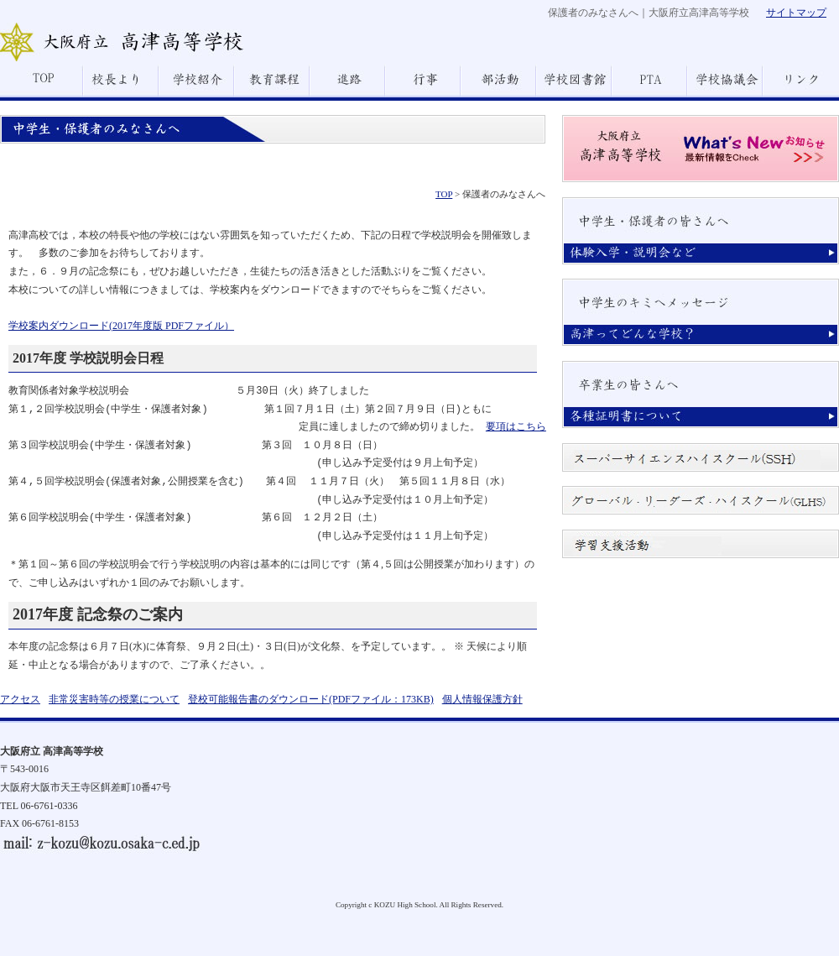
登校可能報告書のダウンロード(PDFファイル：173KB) (311, 699)
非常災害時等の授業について (114, 699)
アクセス (20, 699)
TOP (443, 194)
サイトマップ (796, 12)
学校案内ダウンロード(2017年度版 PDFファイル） (121, 326)
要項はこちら (516, 428)
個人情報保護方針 (482, 699)
